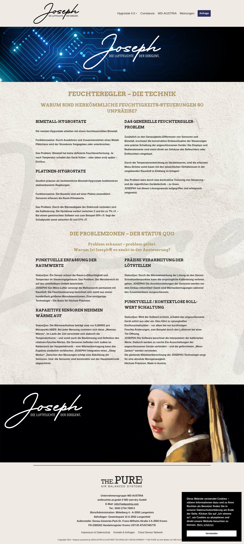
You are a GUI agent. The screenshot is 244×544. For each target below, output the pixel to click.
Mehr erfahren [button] (205, 525)
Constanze (147, 13)
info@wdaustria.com (126, 505)
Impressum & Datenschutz (95, 533)
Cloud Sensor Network (150, 533)
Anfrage (204, 13)
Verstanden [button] (212, 533)
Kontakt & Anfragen (124, 533)
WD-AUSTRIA (167, 13)
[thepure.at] (56, 13)
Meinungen (187, 13)
